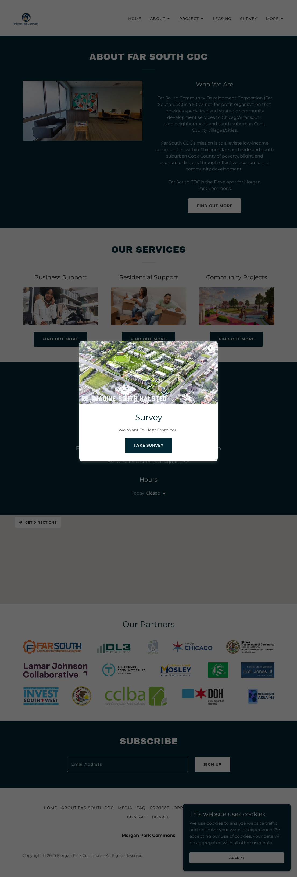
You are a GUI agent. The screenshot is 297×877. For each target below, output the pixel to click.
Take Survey (149, 445)
